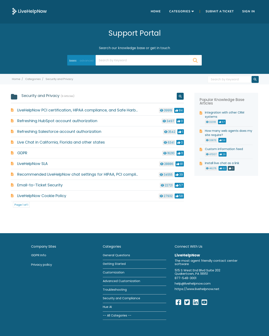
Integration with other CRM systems (224, 114)
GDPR (22, 153)
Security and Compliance (121, 298)
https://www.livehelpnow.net (197, 289)
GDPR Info (38, 255)
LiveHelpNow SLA (32, 163)
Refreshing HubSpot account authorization (57, 120)
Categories (179, 11)
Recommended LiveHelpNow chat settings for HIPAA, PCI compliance (81, 174)
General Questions (116, 255)
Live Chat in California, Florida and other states (61, 142)
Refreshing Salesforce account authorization (59, 131)
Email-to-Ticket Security (40, 185)
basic (73, 60)
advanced (87, 60)
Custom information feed (224, 149)
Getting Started (114, 263)
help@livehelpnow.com (193, 283)
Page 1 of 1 (21, 205)
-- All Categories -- (117, 315)
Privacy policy (41, 264)
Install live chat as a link (222, 163)
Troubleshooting (115, 289)
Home (156, 11)
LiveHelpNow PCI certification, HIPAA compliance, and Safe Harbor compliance (90, 110)
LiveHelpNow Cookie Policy (41, 195)
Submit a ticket (220, 11)
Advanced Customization (121, 281)
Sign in (248, 11)
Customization (113, 272)
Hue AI (107, 307)
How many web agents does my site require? (228, 133)
